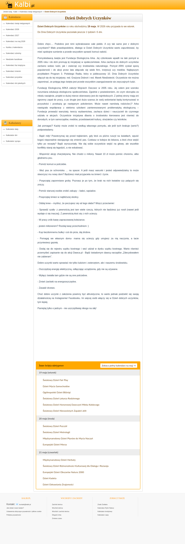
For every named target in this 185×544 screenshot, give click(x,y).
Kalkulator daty (12, 129)
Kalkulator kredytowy (105, 511)
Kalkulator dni (11, 135)
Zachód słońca (57, 504)
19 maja (91, 26)
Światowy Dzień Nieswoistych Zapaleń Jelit (64, 410)
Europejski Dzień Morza (55, 444)
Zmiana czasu (57, 518)
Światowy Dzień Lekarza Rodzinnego (61, 398)
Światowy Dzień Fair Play (55, 380)
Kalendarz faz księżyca (15, 65)
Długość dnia (56, 515)
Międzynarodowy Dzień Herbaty (59, 459)
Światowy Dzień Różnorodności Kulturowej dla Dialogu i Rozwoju (76, 465)
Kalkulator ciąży (103, 515)
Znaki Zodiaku (103, 504)
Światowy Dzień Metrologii (56, 432)
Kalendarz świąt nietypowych (31, 12)
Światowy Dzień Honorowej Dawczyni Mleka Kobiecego (71, 404)
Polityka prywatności (14, 515)
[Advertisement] (17, 102)
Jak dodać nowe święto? (15, 508)
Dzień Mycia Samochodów (56, 386)
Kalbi (15, 12)
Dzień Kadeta (49, 478)
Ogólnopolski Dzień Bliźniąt (57, 392)
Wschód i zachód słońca (60, 511)
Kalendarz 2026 (12, 29)
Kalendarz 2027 (12, 35)
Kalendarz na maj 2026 (15, 41)
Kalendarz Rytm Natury (106, 508)
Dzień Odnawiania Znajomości (58, 484)
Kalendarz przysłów (14, 77)
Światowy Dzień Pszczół (55, 426)
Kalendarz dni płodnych (15, 83)
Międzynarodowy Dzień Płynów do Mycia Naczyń (68, 438)
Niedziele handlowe (14, 59)
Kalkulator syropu (13, 141)
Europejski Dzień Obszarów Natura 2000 (63, 472)
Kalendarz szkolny (13, 53)
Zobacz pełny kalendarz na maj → (119, 365)
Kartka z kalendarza (14, 47)
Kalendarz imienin (13, 71)
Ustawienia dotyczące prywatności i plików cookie (24, 511)
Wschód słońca (57, 508)
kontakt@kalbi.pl (25, 504)
